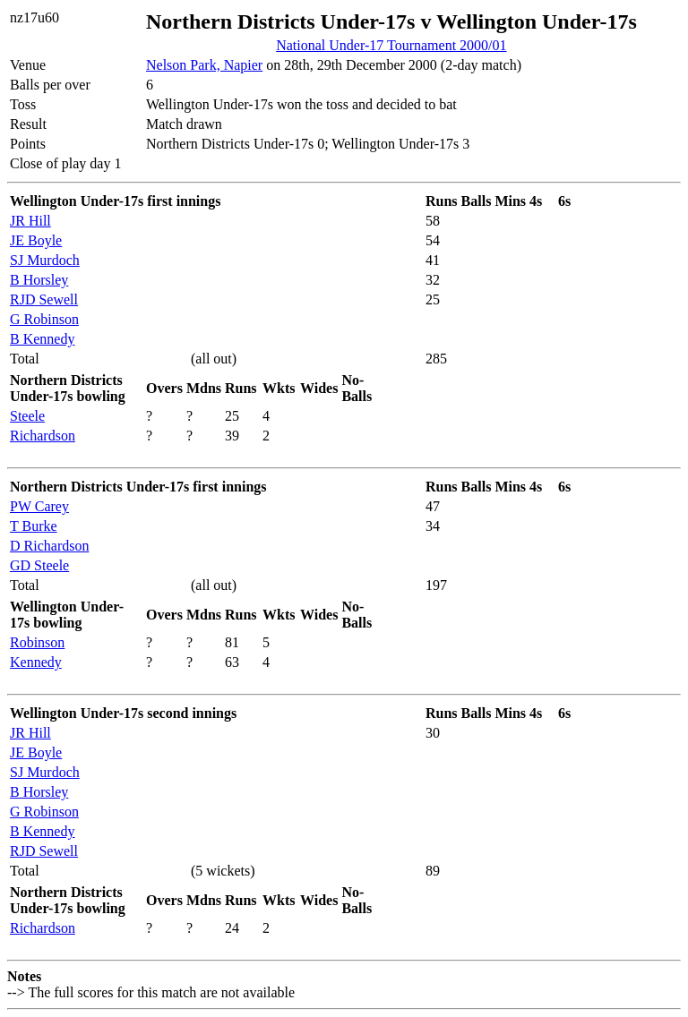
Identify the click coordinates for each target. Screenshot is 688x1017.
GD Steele (39, 565)
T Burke (33, 526)
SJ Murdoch (45, 260)
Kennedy (36, 662)
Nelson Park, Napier (204, 65)
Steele (27, 415)
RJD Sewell (44, 299)
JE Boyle (36, 240)
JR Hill (30, 220)
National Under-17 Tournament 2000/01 (391, 45)
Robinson (37, 642)
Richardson (42, 435)
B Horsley (39, 279)
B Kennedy (42, 338)
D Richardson (49, 545)
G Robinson (44, 319)
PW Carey (39, 506)
